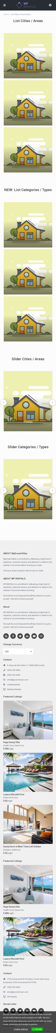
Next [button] (52, 402)
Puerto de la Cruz (10, 797)
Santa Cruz (19, 745)
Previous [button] (4, 402)
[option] (28, 401)
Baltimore (16, 850)
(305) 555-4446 (13, 670)
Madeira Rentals (14, 689)
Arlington (7, 850)
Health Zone (8, 745)
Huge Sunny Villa (11, 742)
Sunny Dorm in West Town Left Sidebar (22, 846)
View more (42, 1024)
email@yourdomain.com (17, 680)
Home (6, 14)
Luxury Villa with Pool (13, 794)
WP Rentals (12, 997)
